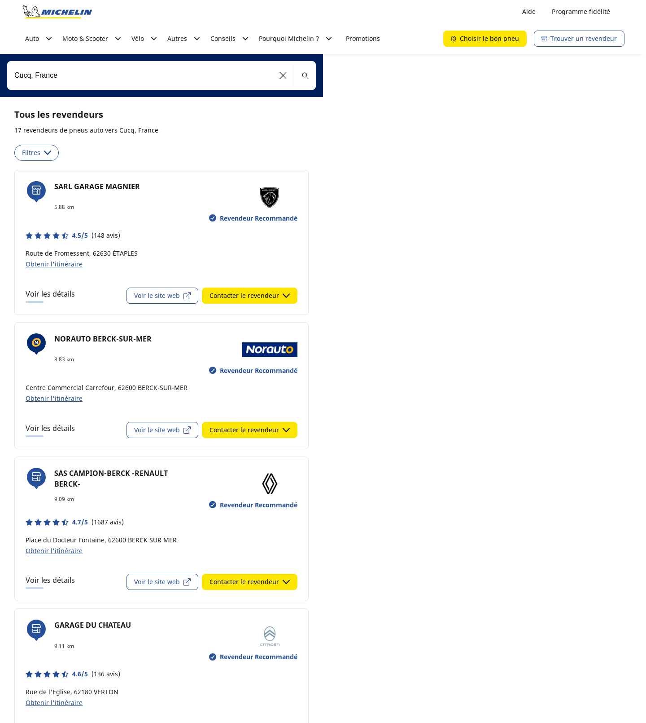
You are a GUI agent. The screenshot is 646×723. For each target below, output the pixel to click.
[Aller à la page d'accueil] (57, 12)
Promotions (363, 38)
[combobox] (161, 75)
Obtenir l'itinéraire (54, 264)
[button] (283, 75)
